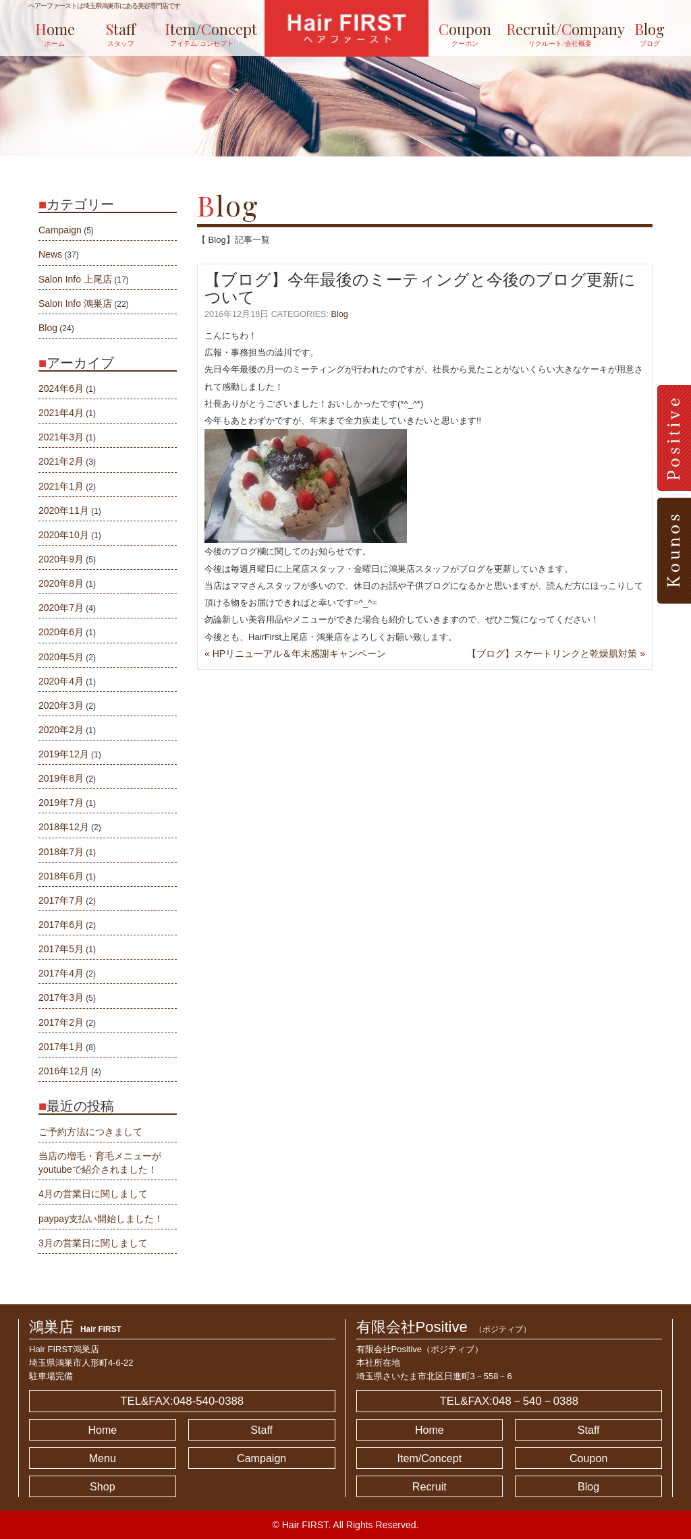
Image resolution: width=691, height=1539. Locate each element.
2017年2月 (61, 1022)
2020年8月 (61, 583)
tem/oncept (202, 34)
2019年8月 (61, 778)
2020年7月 (61, 607)
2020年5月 (61, 656)
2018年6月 (61, 876)
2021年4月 (61, 412)
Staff (261, 1430)
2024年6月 (61, 388)
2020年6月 (61, 632)
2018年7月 (61, 851)
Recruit (429, 1486)
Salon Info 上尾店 (75, 279)
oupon (465, 34)
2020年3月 (61, 705)
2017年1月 (61, 1046)
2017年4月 (61, 973)
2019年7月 (61, 802)
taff (121, 34)
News (50, 254)
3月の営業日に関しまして (93, 1243)
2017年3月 (61, 997)
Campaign (60, 230)
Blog (339, 314)
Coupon (588, 1458)
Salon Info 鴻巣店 (75, 303)
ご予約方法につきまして (90, 1131)
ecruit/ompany (546, 34)
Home (102, 1430)
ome (55, 34)
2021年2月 (61, 461)
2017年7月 (61, 900)
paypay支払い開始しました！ (100, 1218)
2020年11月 (63, 510)
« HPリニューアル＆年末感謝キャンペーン (295, 653)
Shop (102, 1486)
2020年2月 (61, 729)
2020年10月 (63, 534)
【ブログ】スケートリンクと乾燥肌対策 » (556, 653)
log (649, 34)
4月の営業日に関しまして (93, 1193)
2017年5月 (61, 948)
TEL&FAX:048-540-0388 (182, 1401)
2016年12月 (63, 1071)
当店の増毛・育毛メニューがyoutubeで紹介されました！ (99, 1163)
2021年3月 (61, 437)
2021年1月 (61, 486)
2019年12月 (63, 754)
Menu (102, 1458)
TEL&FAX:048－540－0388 (508, 1401)
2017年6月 (61, 924)
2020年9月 (61, 559)
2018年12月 (63, 826)
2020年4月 (61, 681)
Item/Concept (429, 1458)
